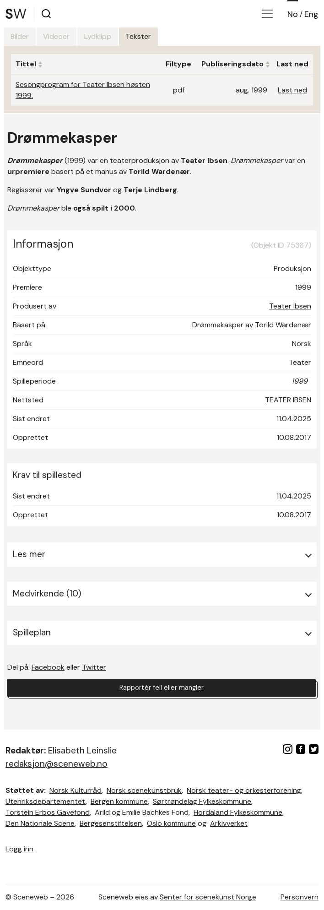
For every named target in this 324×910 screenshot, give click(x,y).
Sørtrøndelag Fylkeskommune (202, 801)
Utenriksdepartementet (45, 801)
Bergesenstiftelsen (111, 823)
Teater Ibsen (290, 306)
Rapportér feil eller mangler (161, 689)
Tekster (168, 36)
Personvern (300, 897)
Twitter (94, 667)
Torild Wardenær (283, 325)
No (292, 14)
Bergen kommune (119, 801)
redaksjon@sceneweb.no (56, 763)
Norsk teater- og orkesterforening (244, 790)
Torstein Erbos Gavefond (47, 812)
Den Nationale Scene (40, 823)
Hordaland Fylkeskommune (238, 812)
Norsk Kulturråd (75, 790)
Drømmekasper (218, 325)
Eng (311, 14)
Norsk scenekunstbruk (144, 790)
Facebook (48, 667)
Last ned (292, 90)
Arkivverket (229, 823)
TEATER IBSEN (288, 400)
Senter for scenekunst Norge (208, 897)
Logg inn (19, 849)
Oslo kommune (171, 823)
